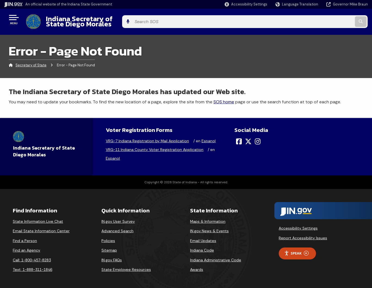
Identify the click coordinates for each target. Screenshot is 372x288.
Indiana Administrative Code (215, 255)
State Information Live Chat (38, 217)
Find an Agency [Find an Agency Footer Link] (26, 246)
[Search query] (326, 19)
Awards (196, 265)
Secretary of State (31, 61)
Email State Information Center (41, 226)
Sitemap (109, 246)
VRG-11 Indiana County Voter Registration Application (154, 145)
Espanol (209, 136)
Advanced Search (117, 226)
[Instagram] (258, 137)
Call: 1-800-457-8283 (32, 255)
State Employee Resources (126, 265)
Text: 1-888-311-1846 (32, 265)
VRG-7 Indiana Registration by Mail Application (147, 136)
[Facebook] (239, 137)
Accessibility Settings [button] (298, 224)
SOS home (223, 97)
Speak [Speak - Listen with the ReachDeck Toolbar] (296, 249)
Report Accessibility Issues (303, 233)
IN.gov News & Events (209, 226)
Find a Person (25, 236)
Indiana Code (202, 246)
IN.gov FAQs (111, 255)
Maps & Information (207, 217)
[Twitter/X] (248, 137)
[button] (246, 4)
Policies (108, 236)
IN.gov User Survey (118, 217)
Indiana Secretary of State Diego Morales (111, 19)
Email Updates (203, 236)
